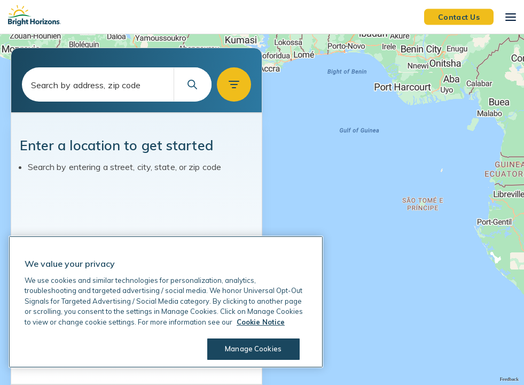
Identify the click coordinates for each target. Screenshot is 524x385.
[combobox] (117, 84)
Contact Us (459, 16)
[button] (234, 84)
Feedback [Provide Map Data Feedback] (509, 379)
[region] (262, 209)
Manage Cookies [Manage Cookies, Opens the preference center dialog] (253, 348)
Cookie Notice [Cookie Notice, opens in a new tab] (261, 322)
